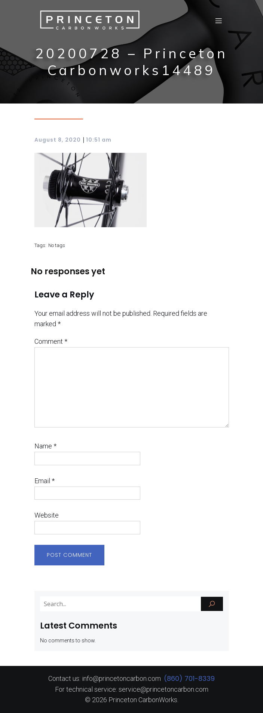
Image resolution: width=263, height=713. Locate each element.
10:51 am (98, 139)
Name (45, 446)
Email (44, 481)
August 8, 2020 (57, 139)
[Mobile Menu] (218, 20)
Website (46, 515)
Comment (50, 341)
